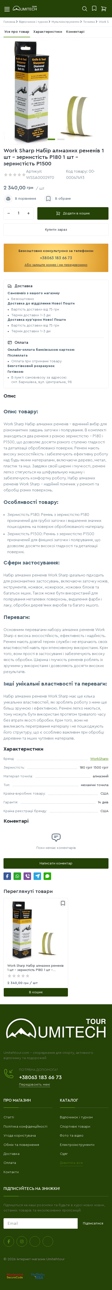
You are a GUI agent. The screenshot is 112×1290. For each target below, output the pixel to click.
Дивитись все (71, 1163)
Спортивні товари (75, 1126)
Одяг (64, 1154)
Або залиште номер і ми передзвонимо (56, 264)
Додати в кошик (73, 213)
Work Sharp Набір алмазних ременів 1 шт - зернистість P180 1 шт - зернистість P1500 (35, 968)
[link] (36, 930)
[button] (51, 139)
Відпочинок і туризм (76, 1117)
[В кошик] (36, 992)
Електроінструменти (77, 1145)
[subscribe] (41, 1223)
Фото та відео (71, 1135)
